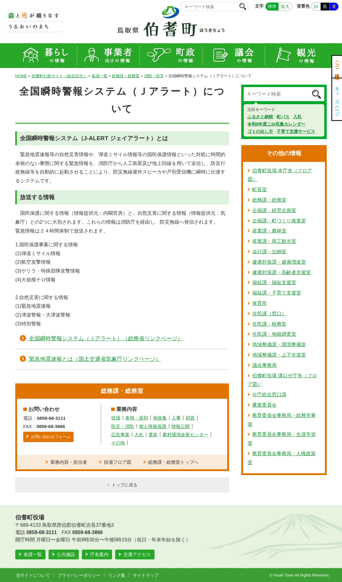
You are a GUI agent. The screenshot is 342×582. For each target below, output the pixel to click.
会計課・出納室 (269, 251)
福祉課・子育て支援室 (276, 292)
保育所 (259, 303)
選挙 (153, 434)
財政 (190, 417)
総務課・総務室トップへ (173, 462)
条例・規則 (136, 417)
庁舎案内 (99, 554)
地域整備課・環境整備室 (279, 344)
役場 (115, 417)
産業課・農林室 (269, 230)
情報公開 (180, 426)
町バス (283, 116)
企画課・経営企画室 (274, 210)
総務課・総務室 (126, 76)
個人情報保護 (152, 426)
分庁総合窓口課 (269, 394)
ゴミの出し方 (260, 131)
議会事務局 (264, 365)
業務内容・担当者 (68, 462)
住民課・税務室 (269, 324)
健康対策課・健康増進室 (279, 262)
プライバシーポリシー (79, 575)
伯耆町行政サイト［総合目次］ (59, 76)
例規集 (160, 417)
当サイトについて (33, 575)
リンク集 (116, 575)
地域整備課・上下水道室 (279, 354)
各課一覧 (99, 76)
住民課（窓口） (269, 313)
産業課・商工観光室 (274, 241)
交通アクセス (137, 554)
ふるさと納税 (260, 116)
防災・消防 (122, 426)
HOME (21, 76)
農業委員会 (264, 405)
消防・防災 (154, 76)
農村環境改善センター (185, 434)
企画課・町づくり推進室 (279, 220)
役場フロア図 (117, 462)
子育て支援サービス (296, 131)
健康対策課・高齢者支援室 (281, 272)
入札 (139, 434)
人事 (176, 417)
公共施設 (66, 554)
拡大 (285, 6)
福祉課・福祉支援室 (274, 282)
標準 (272, 6)
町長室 (259, 189)
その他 (118, 443)
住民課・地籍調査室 (274, 334)
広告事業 (120, 434)
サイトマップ (145, 575)
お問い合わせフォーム (51, 436)
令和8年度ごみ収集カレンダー (276, 124)
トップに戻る (124, 484)
